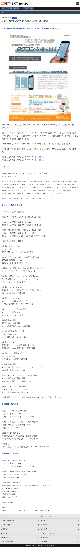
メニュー (5, 12)
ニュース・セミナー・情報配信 (10, 8)
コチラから (42, 157)
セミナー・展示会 (28, 8)
